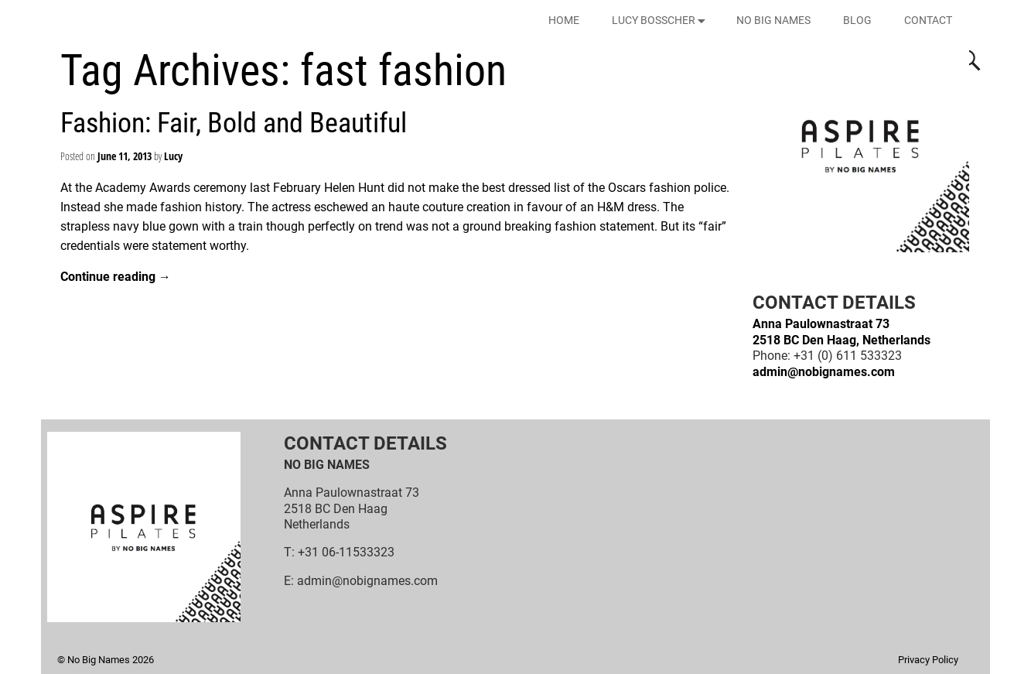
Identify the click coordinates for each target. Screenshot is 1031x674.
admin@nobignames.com (824, 371)
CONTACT (928, 20)
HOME (563, 20)
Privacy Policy (928, 659)
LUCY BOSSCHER (662, 21)
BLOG (857, 20)
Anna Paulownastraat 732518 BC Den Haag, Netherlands (841, 331)
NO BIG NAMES (773, 20)
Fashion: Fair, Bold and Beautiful (233, 123)
